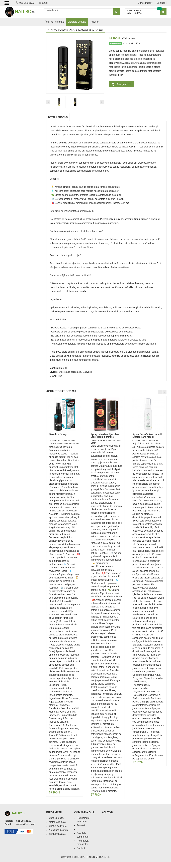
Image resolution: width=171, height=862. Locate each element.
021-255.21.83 (25, 3)
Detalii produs (58, 117)
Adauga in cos (124, 84)
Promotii (81, 825)
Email (43, 3)
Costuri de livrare (58, 826)
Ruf (60, 376)
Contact (161, 3)
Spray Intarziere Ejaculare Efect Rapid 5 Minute (105, 435)
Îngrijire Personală (54, 21)
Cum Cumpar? (56, 818)
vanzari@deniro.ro (25, 824)
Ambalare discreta (58, 830)
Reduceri (94, 21)
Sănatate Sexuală (77, 21)
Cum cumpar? (145, 3)
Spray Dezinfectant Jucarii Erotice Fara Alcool (147, 435)
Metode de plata (57, 822)
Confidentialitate (57, 834)
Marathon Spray (58, 434)
